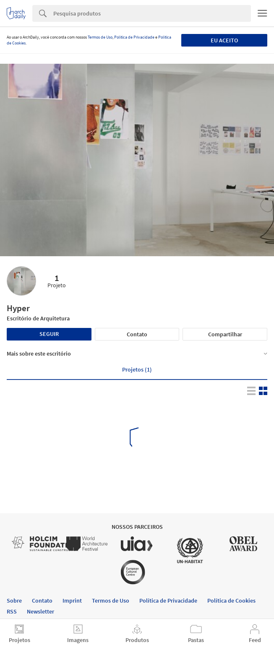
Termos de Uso (100, 37)
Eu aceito (224, 40)
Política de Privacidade (134, 37)
